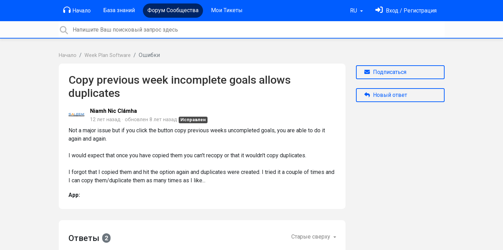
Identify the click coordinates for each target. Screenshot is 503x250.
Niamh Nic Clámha (113, 111)
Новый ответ (385, 95)
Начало (77, 10)
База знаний (119, 10)
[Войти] (406, 10)
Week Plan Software (107, 55)
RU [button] (354, 10)
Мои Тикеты (227, 10)
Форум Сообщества (172, 10)
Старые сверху (311, 236)
